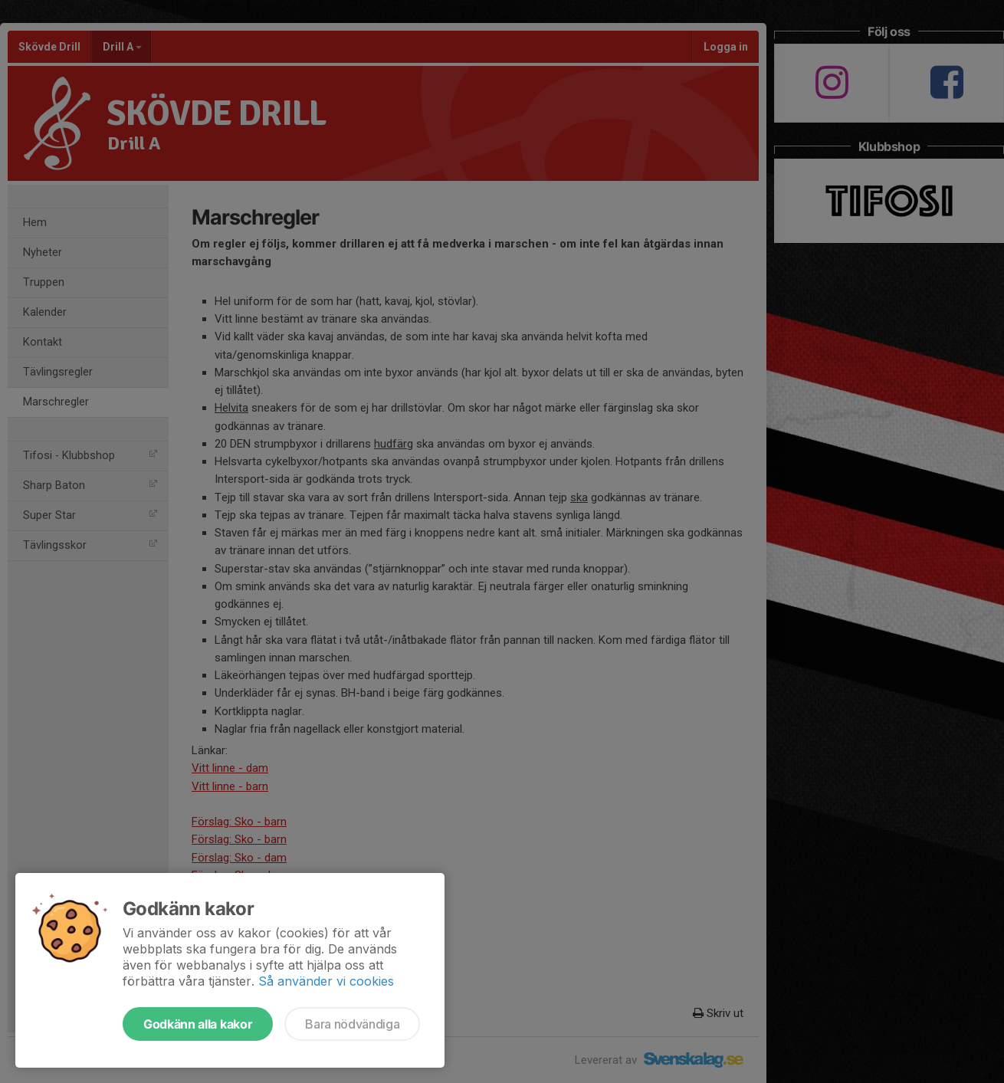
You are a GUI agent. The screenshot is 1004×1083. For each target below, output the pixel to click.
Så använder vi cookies (326, 981)
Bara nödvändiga (352, 1024)
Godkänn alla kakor (197, 1024)
